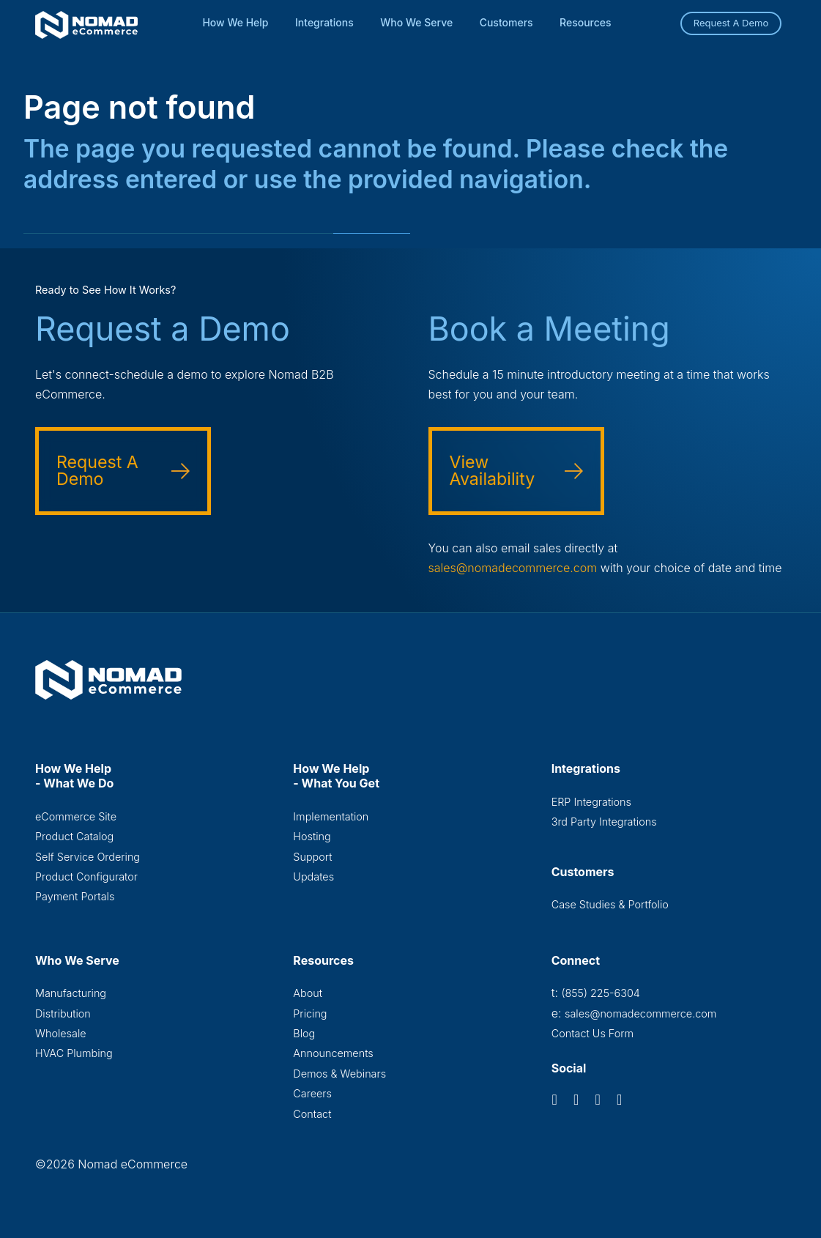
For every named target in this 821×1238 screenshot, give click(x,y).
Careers (312, 1093)
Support (312, 856)
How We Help (235, 22)
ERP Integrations (591, 802)
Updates (313, 876)
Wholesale (60, 1033)
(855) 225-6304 (600, 993)
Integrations (324, 22)
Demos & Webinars (339, 1073)
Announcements (333, 1053)
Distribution (63, 1013)
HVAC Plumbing (74, 1053)
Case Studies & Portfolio (610, 904)
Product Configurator (86, 876)
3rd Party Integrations (604, 821)
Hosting (311, 836)
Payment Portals (74, 896)
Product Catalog (74, 836)
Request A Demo (731, 23)
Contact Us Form (592, 1033)
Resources (586, 22)
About (307, 993)
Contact (312, 1114)
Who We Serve (416, 22)
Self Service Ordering (87, 856)
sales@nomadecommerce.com (513, 567)
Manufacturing (70, 993)
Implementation (330, 816)
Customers (506, 22)
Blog (304, 1033)
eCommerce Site (75, 816)
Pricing (310, 1013)
